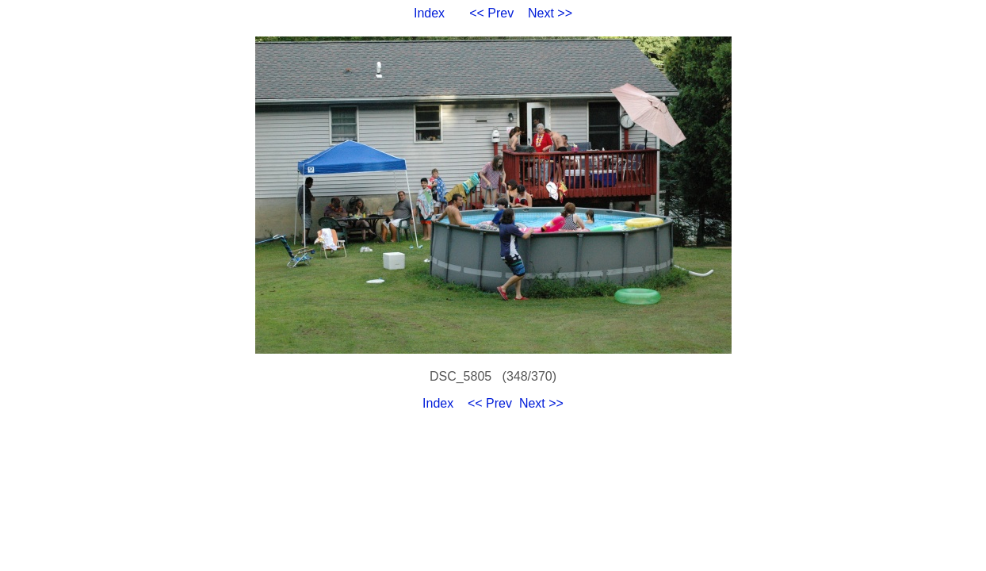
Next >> (550, 13)
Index (429, 13)
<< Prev (491, 13)
